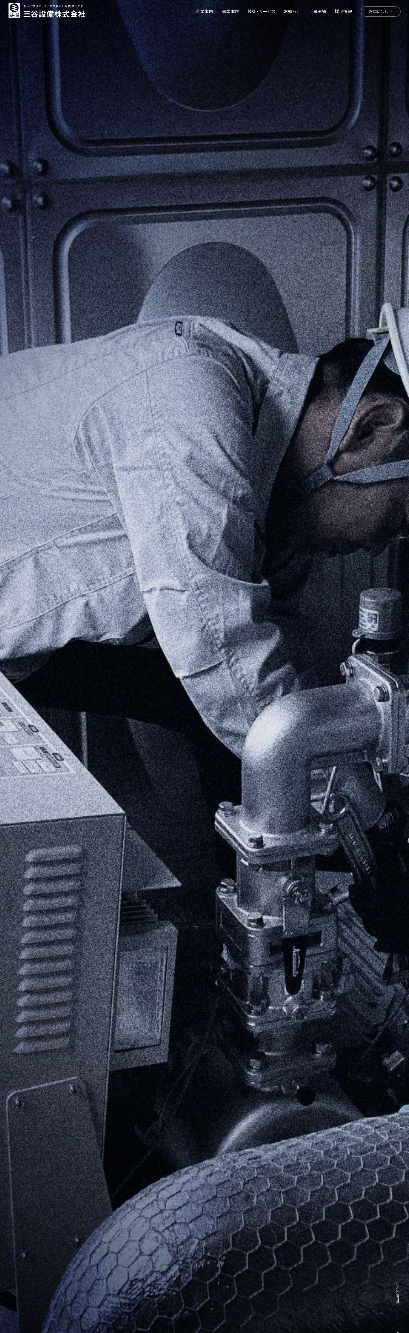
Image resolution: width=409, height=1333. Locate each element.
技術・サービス (261, 11)
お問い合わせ (380, 11)
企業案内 (204, 11)
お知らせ (292, 11)
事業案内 (230, 11)
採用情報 (343, 11)
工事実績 (317, 11)
